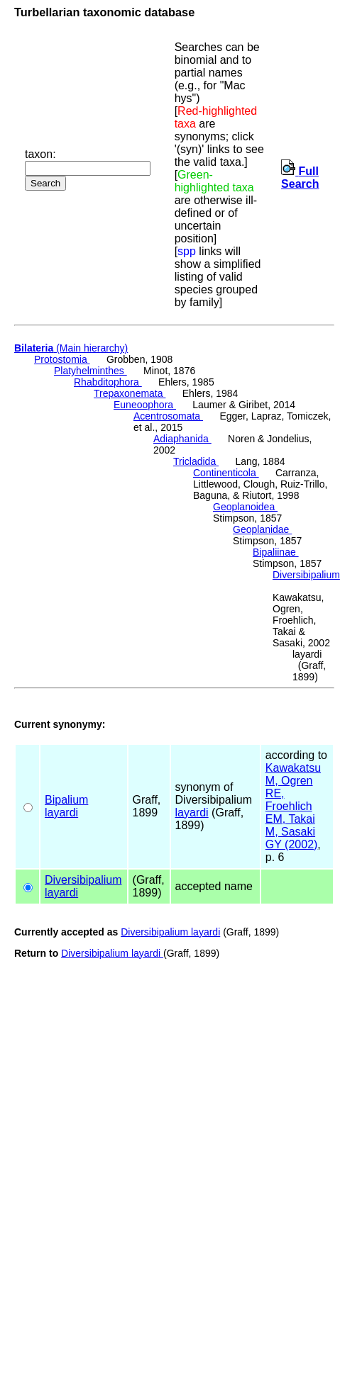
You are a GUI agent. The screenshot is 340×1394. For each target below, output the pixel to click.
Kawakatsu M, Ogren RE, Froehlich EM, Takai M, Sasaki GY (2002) (293, 806)
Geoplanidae (262, 529)
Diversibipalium (306, 574)
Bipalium (66, 800)
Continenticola (226, 472)
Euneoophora (145, 404)
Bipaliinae (276, 552)
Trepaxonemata (129, 393)
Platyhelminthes (90, 370)
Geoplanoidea (245, 506)
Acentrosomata (168, 416)
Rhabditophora (108, 382)
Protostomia (62, 359)
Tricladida (196, 461)
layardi (61, 812)
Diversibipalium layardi (170, 932)
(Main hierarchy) (71, 348)
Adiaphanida (182, 438)
